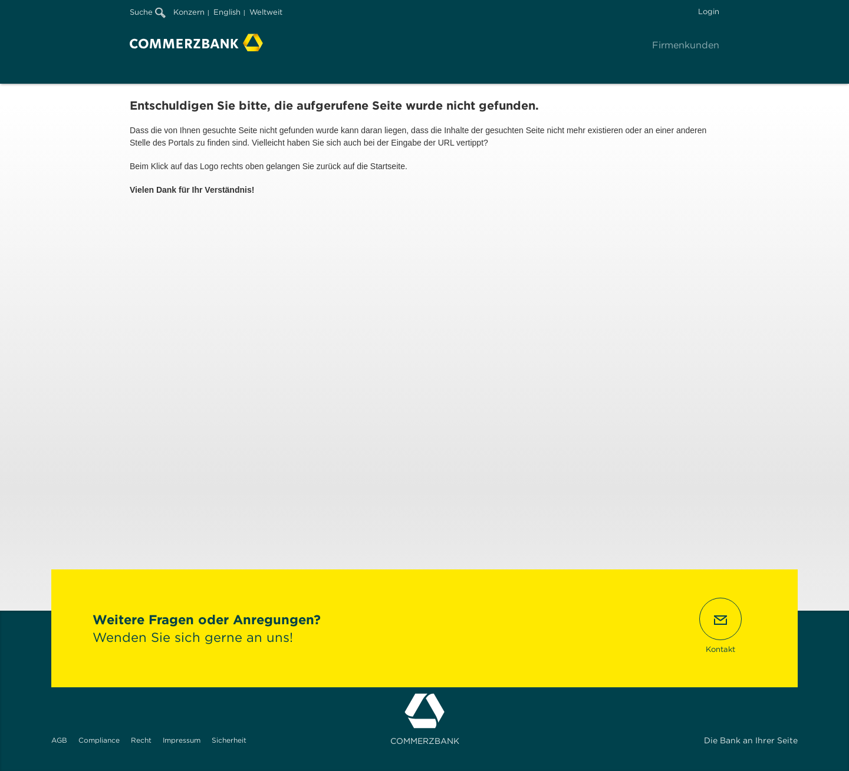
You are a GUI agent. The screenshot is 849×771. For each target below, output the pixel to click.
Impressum (181, 740)
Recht (141, 740)
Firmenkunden (685, 45)
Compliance (99, 740)
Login (708, 11)
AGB (59, 740)
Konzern (189, 12)
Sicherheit (229, 740)
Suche (148, 12)
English (227, 12)
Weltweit (265, 12)
